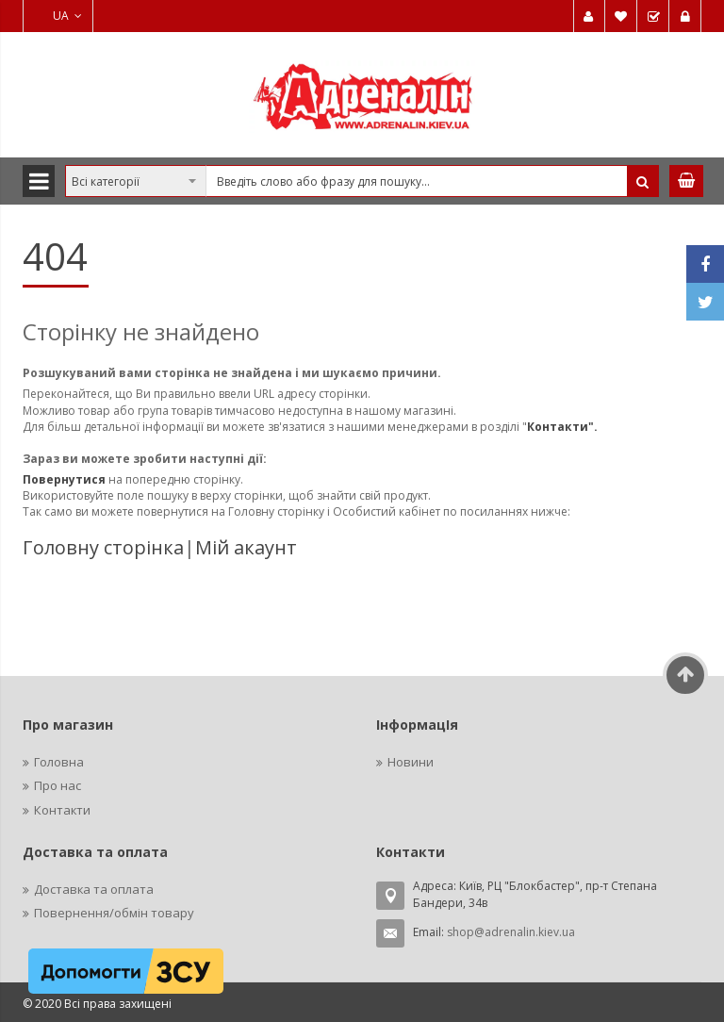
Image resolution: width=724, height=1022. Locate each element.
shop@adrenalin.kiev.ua (511, 932)
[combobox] (362, 181)
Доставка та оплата (94, 889)
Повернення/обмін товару (114, 912)
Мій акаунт (246, 547)
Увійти (685, 16)
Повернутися (65, 479)
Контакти (62, 809)
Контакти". (562, 427)
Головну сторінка (103, 547)
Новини (410, 761)
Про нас (57, 785)
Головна (59, 761)
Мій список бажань (621, 16)
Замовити (653, 16)
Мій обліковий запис (589, 16)
